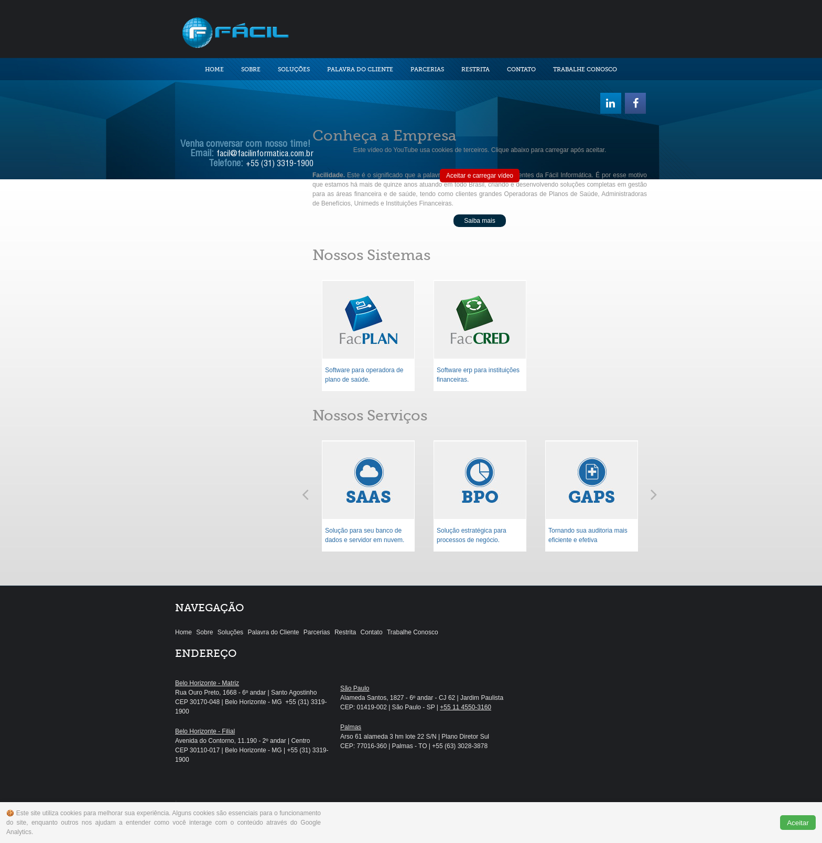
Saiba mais (479, 220)
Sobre (251, 69)
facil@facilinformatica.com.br (265, 154)
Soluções (294, 69)
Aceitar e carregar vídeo (479, 175)
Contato (521, 69)
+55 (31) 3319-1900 (279, 164)
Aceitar (797, 823)
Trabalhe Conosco (585, 69)
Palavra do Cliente (360, 69)
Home (214, 69)
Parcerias (427, 69)
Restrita (475, 69)
